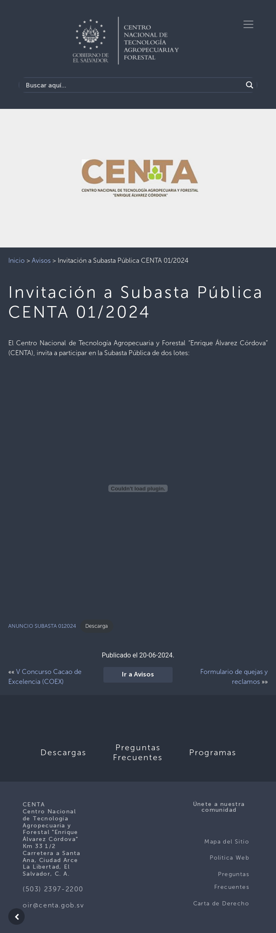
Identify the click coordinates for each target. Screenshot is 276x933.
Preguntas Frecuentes (231, 881)
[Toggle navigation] (248, 24)
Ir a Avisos (138, 674)
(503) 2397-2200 (53, 889)
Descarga (96, 626)
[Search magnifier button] (250, 85)
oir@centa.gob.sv (53, 905)
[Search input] (133, 85)
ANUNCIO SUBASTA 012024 (42, 626)
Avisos (41, 260)
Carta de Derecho (221, 903)
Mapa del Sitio (226, 841)
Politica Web (229, 857)
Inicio (16, 260)
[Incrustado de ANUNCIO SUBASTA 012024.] (138, 488)
